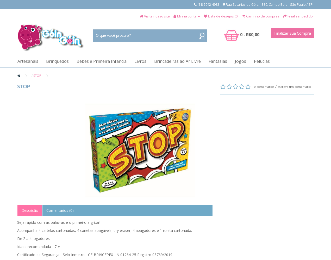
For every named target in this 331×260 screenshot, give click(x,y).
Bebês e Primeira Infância (102, 61)
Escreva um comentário (294, 87)
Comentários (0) (60, 210)
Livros (140, 61)
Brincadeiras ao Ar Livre (177, 61)
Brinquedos (57, 61)
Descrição (29, 210)
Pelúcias (262, 61)
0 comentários (264, 87)
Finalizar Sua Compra (292, 33)
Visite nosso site (157, 16)
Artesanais (27, 61)
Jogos (240, 61)
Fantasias (218, 61)
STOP (37, 75)
